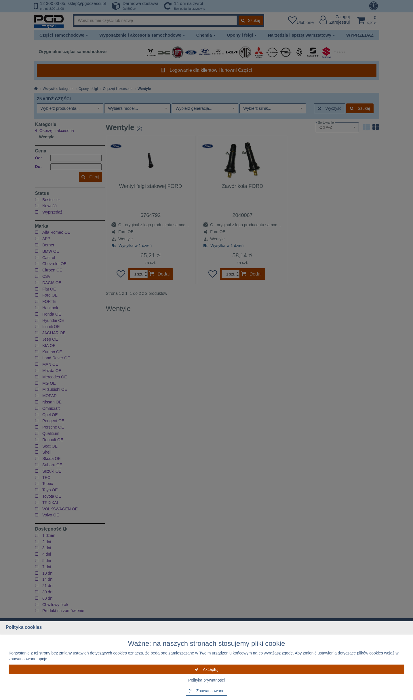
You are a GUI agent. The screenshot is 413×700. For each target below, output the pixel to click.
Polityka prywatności (206, 680)
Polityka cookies (24, 627)
